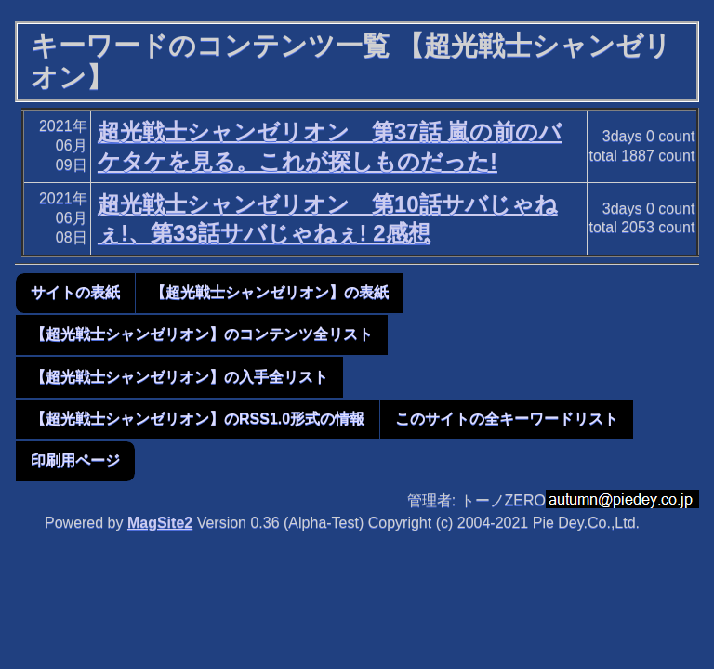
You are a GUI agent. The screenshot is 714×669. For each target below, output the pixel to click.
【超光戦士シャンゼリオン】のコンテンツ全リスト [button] (202, 334)
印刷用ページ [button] (75, 460)
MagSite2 (159, 523)
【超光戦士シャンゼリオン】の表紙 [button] (270, 292)
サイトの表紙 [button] (75, 292)
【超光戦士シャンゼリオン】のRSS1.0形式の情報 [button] (197, 418)
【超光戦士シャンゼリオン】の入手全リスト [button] (179, 377)
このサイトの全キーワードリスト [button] (506, 418)
